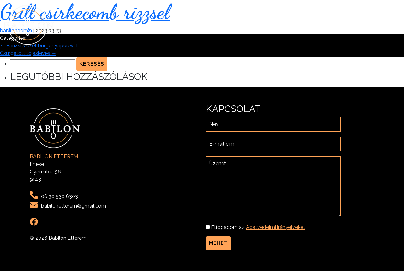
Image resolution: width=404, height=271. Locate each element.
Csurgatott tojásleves (28, 53)
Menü (327, 25)
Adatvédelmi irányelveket (275, 227)
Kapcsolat (382, 25)
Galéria (351, 25)
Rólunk (304, 25)
